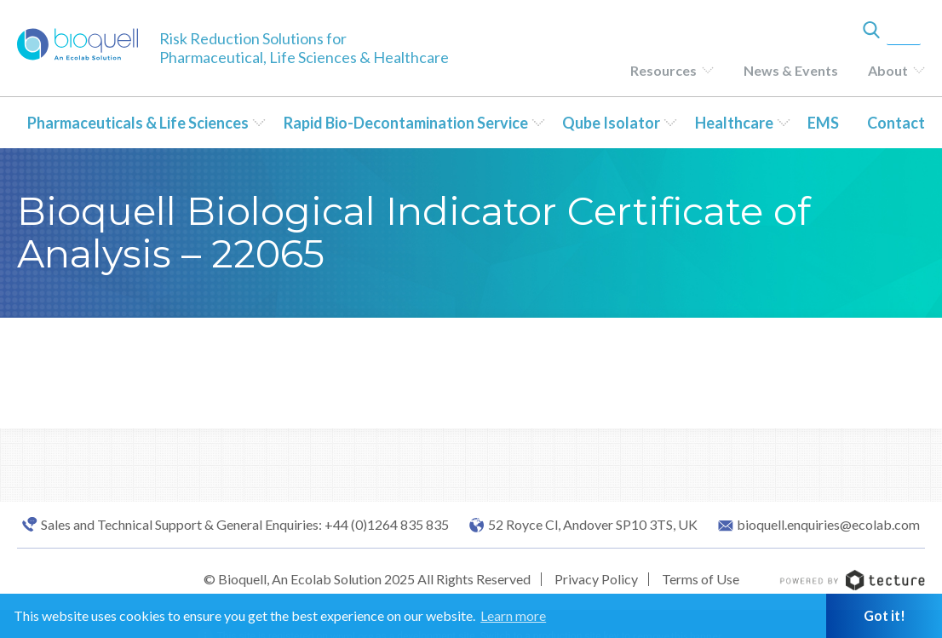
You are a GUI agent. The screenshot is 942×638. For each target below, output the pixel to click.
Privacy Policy (596, 579)
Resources (663, 70)
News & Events (791, 70)
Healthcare (734, 122)
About (888, 70)
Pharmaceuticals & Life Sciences (138, 122)
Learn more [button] (513, 615)
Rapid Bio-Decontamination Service (406, 122)
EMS (823, 122)
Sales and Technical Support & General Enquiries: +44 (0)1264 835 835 (245, 524)
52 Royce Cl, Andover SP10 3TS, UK (593, 524)
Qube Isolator (611, 122)
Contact (896, 122)
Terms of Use (700, 579)
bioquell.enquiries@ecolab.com (828, 524)
